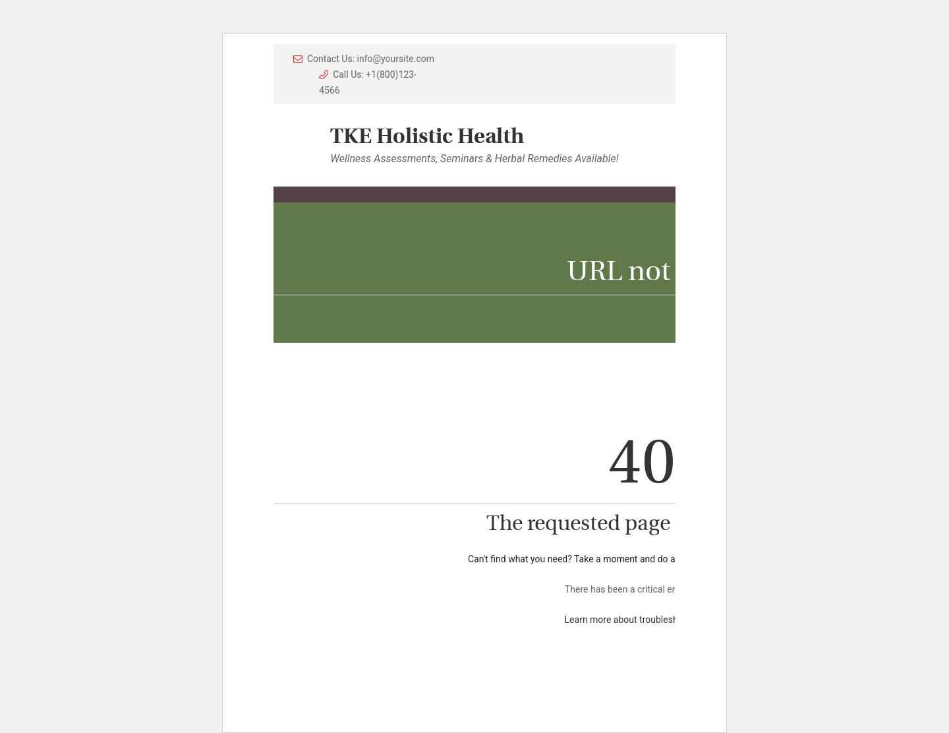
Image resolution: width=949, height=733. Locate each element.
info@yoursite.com (395, 58)
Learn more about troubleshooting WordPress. (659, 619)
